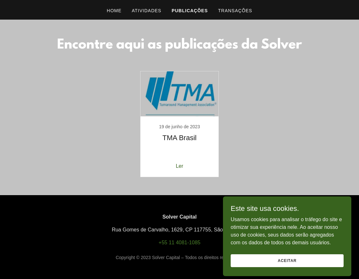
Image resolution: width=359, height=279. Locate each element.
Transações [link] (235, 10)
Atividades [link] (146, 10)
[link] (179, 124)
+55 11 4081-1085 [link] (179, 242)
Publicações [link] (190, 10)
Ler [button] (179, 166)
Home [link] (114, 10)
